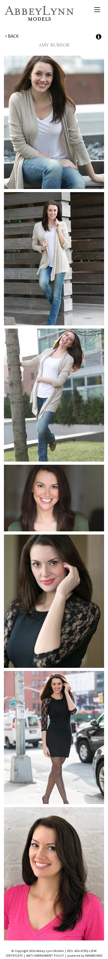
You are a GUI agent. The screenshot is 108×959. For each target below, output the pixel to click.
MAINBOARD (93, 955)
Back (12, 36)
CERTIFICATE (14, 955)
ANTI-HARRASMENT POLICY (45, 955)
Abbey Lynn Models (39, 13)
